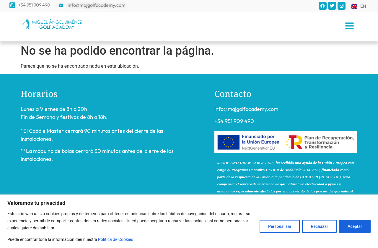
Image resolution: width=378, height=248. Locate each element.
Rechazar (319, 226)
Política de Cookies (115, 239)
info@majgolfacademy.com (246, 109)
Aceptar (355, 226)
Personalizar (279, 226)
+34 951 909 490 (234, 121)
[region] (189, 221)
